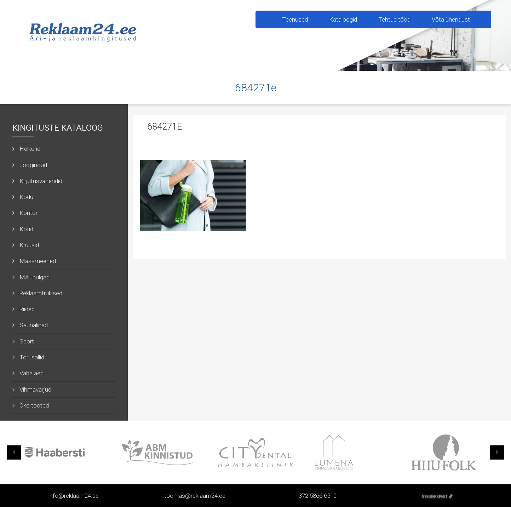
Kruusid (29, 245)
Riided (27, 309)
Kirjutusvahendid (40, 180)
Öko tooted (34, 405)
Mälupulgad (34, 277)
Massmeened (37, 260)
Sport (26, 341)
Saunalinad (33, 325)
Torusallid (31, 357)
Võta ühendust (451, 19)
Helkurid (29, 148)
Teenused (295, 19)
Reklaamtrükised (40, 293)
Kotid (26, 229)
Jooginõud (33, 165)
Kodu (26, 196)
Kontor (28, 212)
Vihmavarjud (35, 389)
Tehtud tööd (394, 19)
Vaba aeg (31, 373)
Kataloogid (343, 19)
